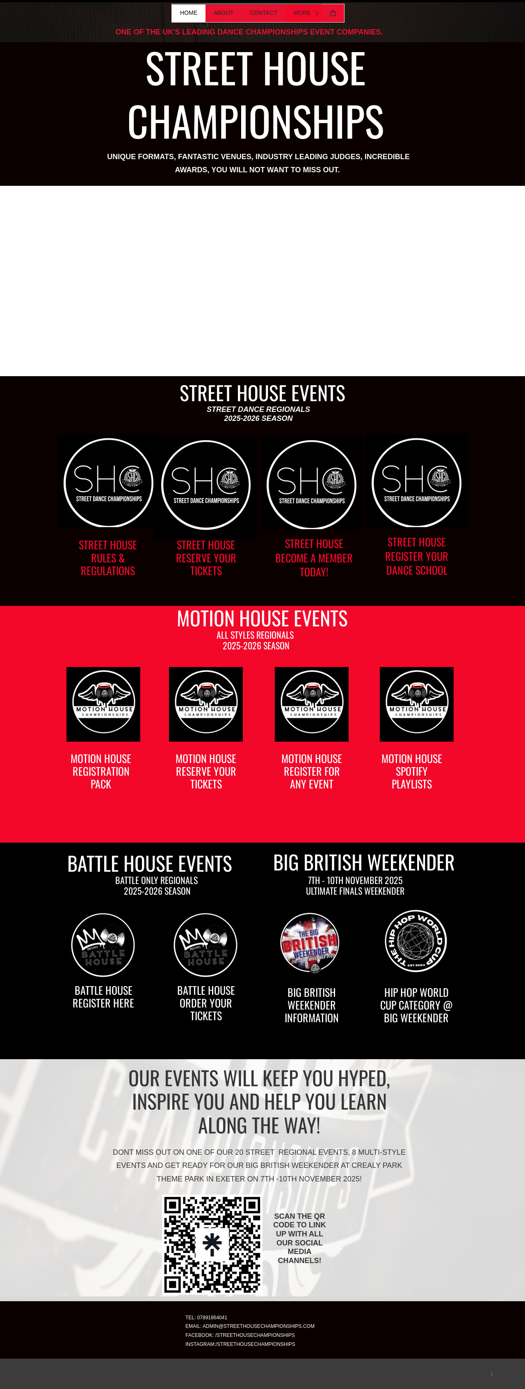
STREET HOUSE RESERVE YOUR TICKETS (206, 557)
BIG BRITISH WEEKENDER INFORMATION (312, 1005)
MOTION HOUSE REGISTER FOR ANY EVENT (311, 771)
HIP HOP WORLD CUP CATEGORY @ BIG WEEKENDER (416, 1005)
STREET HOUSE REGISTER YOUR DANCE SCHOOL (416, 556)
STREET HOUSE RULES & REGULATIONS (108, 557)
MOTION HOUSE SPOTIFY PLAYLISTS (411, 771)
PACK (101, 784)
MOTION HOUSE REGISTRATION (101, 764)
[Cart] (333, 13)
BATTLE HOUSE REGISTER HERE (103, 996)
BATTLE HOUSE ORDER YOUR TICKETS (206, 1002)
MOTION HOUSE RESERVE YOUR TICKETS (206, 771)
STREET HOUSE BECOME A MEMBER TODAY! (314, 557)
